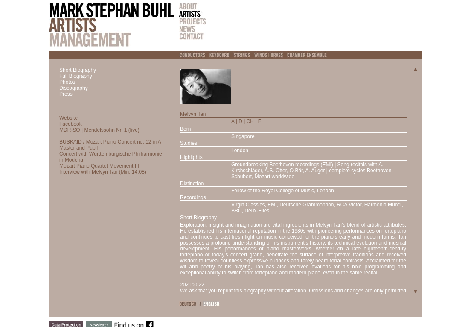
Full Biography (75, 76)
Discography (73, 88)
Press (66, 94)
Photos (67, 82)
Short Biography (77, 70)
